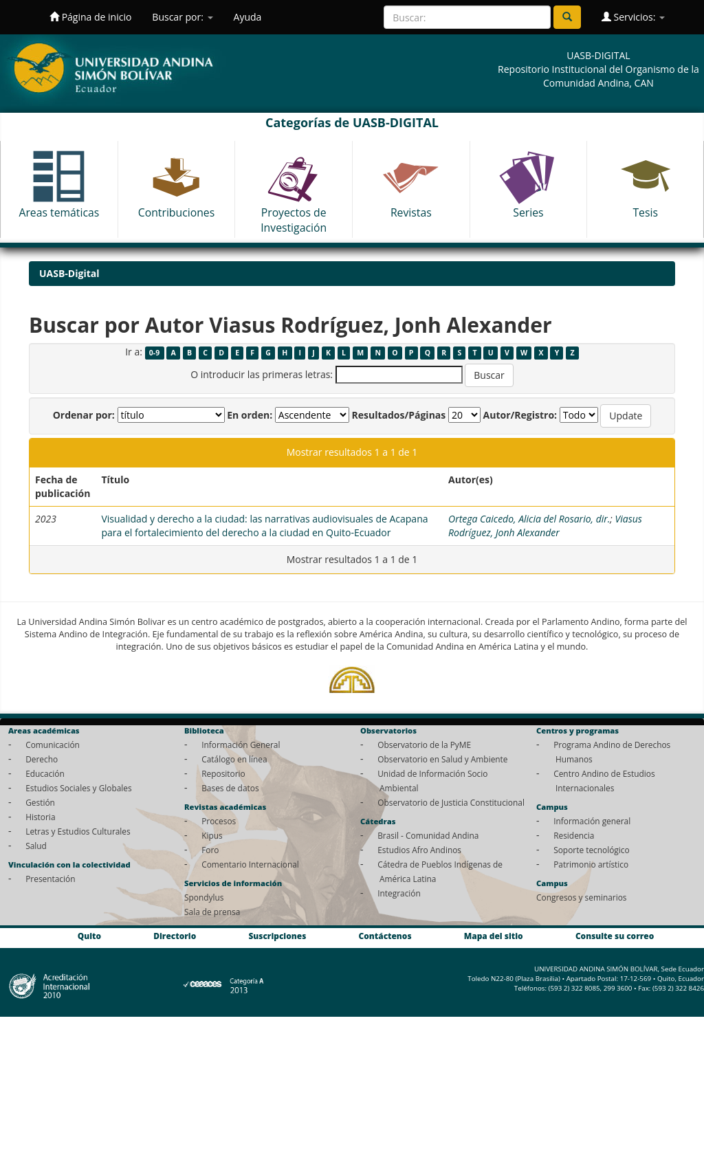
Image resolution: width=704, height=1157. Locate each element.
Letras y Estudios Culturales (78, 831)
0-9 (154, 352)
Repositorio (223, 773)
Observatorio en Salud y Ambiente (442, 758)
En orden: (249, 414)
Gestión (40, 802)
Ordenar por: (84, 414)
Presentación (50, 878)
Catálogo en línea (234, 758)
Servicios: (633, 16)
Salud (36, 845)
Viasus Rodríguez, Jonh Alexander (545, 525)
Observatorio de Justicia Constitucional (451, 802)
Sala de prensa (212, 911)
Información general (591, 820)
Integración (399, 893)
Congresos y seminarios (581, 897)
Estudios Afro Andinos (419, 849)
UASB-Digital (69, 273)
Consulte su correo (614, 935)
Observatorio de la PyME (424, 744)
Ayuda (248, 16)
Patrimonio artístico (590, 864)
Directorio (174, 935)
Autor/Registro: (520, 414)
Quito (89, 935)
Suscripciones (277, 935)
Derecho (41, 758)
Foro (210, 849)
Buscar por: (182, 16)
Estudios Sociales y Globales (78, 787)
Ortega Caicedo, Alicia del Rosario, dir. (529, 518)
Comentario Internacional (250, 864)
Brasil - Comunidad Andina (427, 835)
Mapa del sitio (493, 935)
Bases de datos (229, 787)
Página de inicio (90, 16)
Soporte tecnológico (591, 849)
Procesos (218, 820)
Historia (40, 816)
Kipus (212, 835)
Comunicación (52, 744)
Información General (240, 744)
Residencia (573, 835)
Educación (45, 773)
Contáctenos (385, 935)
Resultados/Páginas (398, 414)
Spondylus (203, 897)
